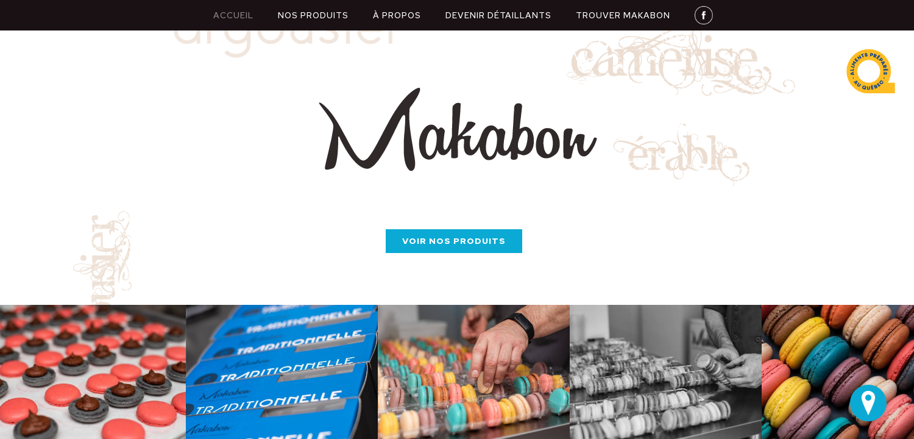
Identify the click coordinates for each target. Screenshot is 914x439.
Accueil (233, 15)
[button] (24, 372)
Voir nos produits (454, 240)
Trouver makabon (623, 15)
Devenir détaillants (498, 15)
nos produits (313, 15)
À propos (397, 15)
